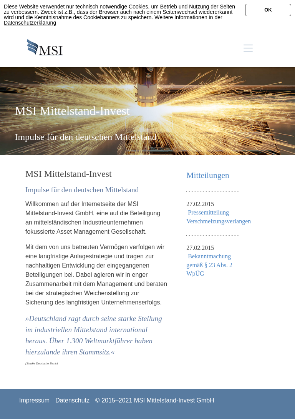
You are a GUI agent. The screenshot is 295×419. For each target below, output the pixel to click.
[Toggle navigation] (248, 48)
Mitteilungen (207, 175)
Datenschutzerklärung (30, 23)
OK (268, 10)
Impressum (34, 400)
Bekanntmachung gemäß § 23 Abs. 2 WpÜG (209, 265)
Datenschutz (72, 400)
